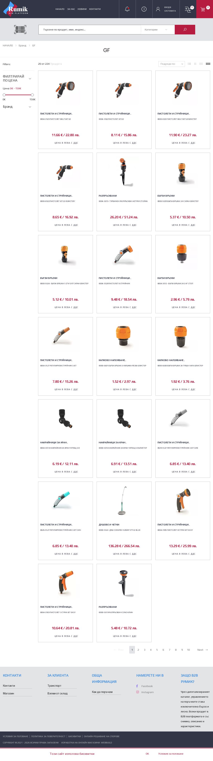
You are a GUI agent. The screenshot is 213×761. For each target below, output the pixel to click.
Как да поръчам (102, 691)
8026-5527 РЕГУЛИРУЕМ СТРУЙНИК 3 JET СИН (60, 530)
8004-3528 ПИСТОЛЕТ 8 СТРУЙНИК (114, 283)
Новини (82, 9)
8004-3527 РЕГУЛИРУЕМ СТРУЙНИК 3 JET (58, 365)
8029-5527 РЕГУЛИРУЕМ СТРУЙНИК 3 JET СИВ (177, 448)
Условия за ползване (16, 736)
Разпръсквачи (108, 195)
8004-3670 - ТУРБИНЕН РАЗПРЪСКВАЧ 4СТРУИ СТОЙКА (123, 201)
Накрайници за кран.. (54, 442)
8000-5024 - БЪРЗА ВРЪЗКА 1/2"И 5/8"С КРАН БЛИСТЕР (64, 283)
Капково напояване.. (112, 360)
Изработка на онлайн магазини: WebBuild (86, 742)
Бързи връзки (166, 195)
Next (202, 649)
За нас (71, 9)
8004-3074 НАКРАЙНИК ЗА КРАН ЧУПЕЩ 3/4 (60, 448)
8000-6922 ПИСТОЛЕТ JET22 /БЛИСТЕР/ (57, 201)
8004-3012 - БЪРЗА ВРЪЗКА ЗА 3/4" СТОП (175, 283)
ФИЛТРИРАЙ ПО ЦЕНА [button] (13, 78)
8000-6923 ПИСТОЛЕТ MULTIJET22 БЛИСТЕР (177, 119)
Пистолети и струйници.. (56, 113)
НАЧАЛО (60, 9)
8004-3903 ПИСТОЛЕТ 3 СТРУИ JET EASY (58, 612)
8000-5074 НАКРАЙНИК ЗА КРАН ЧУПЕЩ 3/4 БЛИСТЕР (123, 448)
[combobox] (90, 29)
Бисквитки (74, 736)
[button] (188, 9)
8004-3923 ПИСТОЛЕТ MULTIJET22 (55, 119)
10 (188, 649)
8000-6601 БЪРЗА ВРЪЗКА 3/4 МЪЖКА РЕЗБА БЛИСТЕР (122, 365)
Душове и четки (109, 524)
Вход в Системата (170, 9)
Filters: (7, 64)
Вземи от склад (57, 693)
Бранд (22, 45)
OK (147, 753)
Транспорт (54, 685)
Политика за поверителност (48, 736)
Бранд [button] (8, 106)
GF (33, 45)
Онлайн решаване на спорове (102, 736)
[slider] (4, 94)
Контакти (95, 9)
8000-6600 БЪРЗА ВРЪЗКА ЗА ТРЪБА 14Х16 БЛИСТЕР (180, 365)
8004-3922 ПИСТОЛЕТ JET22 (111, 119)
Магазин (8, 693)
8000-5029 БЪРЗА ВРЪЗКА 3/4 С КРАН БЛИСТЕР (177, 201)
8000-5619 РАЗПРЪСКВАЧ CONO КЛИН (116, 612)
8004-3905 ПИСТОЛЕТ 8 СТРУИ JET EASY (175, 530)
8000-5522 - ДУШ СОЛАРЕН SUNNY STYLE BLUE (119, 530)
